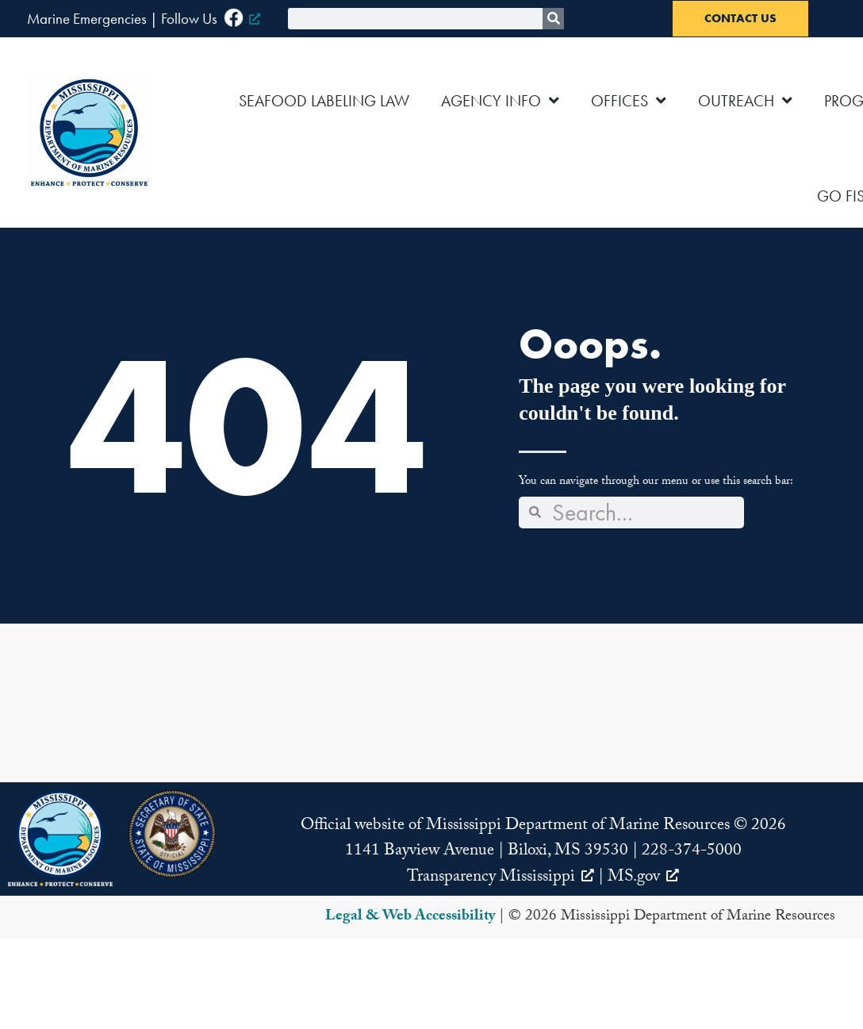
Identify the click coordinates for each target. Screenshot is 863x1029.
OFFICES (628, 101)
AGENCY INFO (500, 101)
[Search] (553, 18)
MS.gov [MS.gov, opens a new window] (643, 878)
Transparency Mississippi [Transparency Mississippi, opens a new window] (500, 878)
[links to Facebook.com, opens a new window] (242, 19)
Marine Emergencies (87, 19)
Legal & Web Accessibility (410, 917)
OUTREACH (745, 101)
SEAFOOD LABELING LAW (324, 100)
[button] (60, 838)
